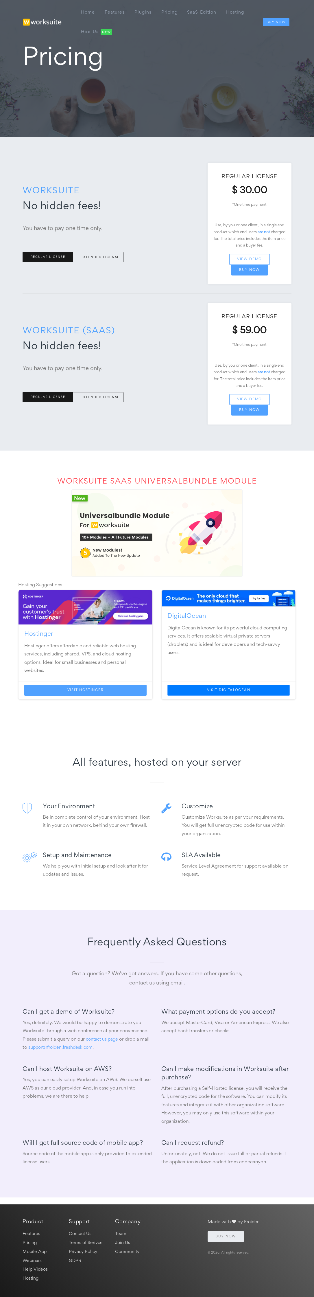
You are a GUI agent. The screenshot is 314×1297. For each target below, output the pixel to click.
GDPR (75, 1259)
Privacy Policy (84, 1250)
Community (128, 1250)
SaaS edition (204, 11)
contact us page (103, 1043)
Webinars (33, 1259)
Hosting (239, 11)
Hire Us (97, 27)
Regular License (48, 258)
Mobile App (35, 1250)
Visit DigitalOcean (228, 694)
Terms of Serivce (86, 1241)
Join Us (123, 1241)
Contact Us (81, 1231)
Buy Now (275, 19)
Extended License (100, 258)
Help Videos (36, 1269)
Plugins (144, 11)
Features (116, 11)
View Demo (249, 260)
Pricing (172, 11)
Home (88, 11)
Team (121, 1231)
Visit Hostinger (85, 694)
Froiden (252, 1219)
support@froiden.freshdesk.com (62, 1051)
